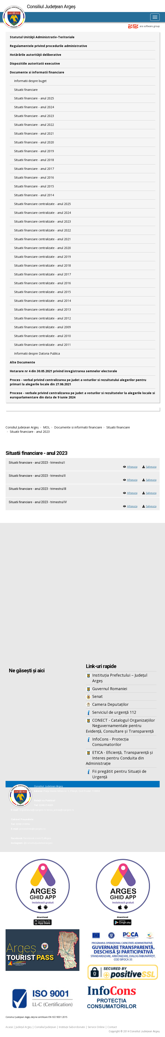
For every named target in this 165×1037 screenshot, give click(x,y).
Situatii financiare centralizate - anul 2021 (42, 239)
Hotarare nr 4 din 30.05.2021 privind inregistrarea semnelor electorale (63, 371)
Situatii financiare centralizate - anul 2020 (42, 248)
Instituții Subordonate (72, 1027)
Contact (112, 1027)
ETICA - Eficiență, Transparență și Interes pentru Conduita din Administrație (119, 758)
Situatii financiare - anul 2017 (34, 169)
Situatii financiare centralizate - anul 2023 (42, 221)
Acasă (9, 1027)
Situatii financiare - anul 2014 (34, 195)
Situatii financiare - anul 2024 (34, 107)
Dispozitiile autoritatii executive (35, 63)
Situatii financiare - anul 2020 (34, 142)
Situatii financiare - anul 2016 (34, 177)
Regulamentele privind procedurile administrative (48, 46)
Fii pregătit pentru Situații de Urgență (119, 774)
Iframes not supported (83, 593)
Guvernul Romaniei (109, 688)
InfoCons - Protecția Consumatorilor (110, 741)
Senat (97, 696)
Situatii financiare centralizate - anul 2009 (42, 327)
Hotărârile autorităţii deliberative (35, 55)
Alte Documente (22, 362)
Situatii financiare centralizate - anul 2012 (42, 318)
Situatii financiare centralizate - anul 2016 (42, 283)
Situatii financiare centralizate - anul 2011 (42, 345)
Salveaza (151, 467)
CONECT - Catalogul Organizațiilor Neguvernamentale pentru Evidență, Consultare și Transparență (120, 726)
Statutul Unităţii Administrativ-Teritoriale (42, 37)
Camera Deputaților (110, 704)
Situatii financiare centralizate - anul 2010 (42, 336)
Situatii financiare (26, 90)
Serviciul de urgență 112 (114, 712)
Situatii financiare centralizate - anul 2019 (42, 257)
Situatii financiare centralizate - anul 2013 (42, 309)
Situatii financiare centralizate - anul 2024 (42, 213)
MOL (46, 427)
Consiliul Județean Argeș (22, 427)
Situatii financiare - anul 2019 (34, 151)
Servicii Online (96, 1027)
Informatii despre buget (30, 81)
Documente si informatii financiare (37, 72)
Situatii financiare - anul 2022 (34, 125)
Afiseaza (132, 467)
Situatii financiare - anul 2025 (34, 98)
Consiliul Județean (45, 1027)
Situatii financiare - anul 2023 (34, 116)
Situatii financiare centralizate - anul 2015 (42, 292)
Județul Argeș (24, 1027)
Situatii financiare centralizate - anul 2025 (42, 204)
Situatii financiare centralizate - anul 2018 (42, 265)
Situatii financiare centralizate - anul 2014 (42, 301)
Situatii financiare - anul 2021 (34, 133)
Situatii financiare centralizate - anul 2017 (42, 274)
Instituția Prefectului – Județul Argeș (119, 678)
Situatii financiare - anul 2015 (34, 186)
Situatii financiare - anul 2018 (34, 160)
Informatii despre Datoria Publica (37, 353)
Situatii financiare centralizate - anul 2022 (42, 230)
